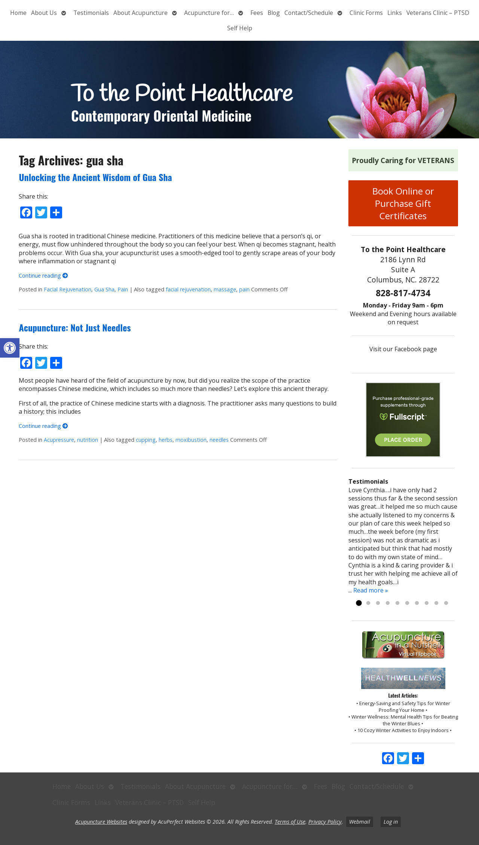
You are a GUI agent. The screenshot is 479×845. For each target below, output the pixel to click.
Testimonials (91, 13)
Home (18, 13)
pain (244, 289)
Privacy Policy (325, 821)
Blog (274, 13)
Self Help (239, 28)
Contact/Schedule (308, 13)
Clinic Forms (366, 13)
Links (394, 13)
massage (225, 289)
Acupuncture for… (209, 13)
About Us (44, 13)
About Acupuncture (140, 13)
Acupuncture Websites (101, 821)
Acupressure (59, 439)
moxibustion (191, 439)
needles (219, 439)
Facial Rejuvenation (67, 289)
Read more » (370, 590)
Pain (123, 289)
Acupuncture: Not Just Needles (75, 327)
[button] (9, 348)
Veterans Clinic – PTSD (437, 13)
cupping (146, 439)
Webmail (359, 821)
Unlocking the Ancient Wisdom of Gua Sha (95, 177)
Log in (391, 821)
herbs (166, 439)
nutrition (87, 439)
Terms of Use (290, 821)
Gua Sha (104, 289)
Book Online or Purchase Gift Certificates (403, 203)
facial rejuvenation (188, 289)
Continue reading (43, 275)
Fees (256, 13)
